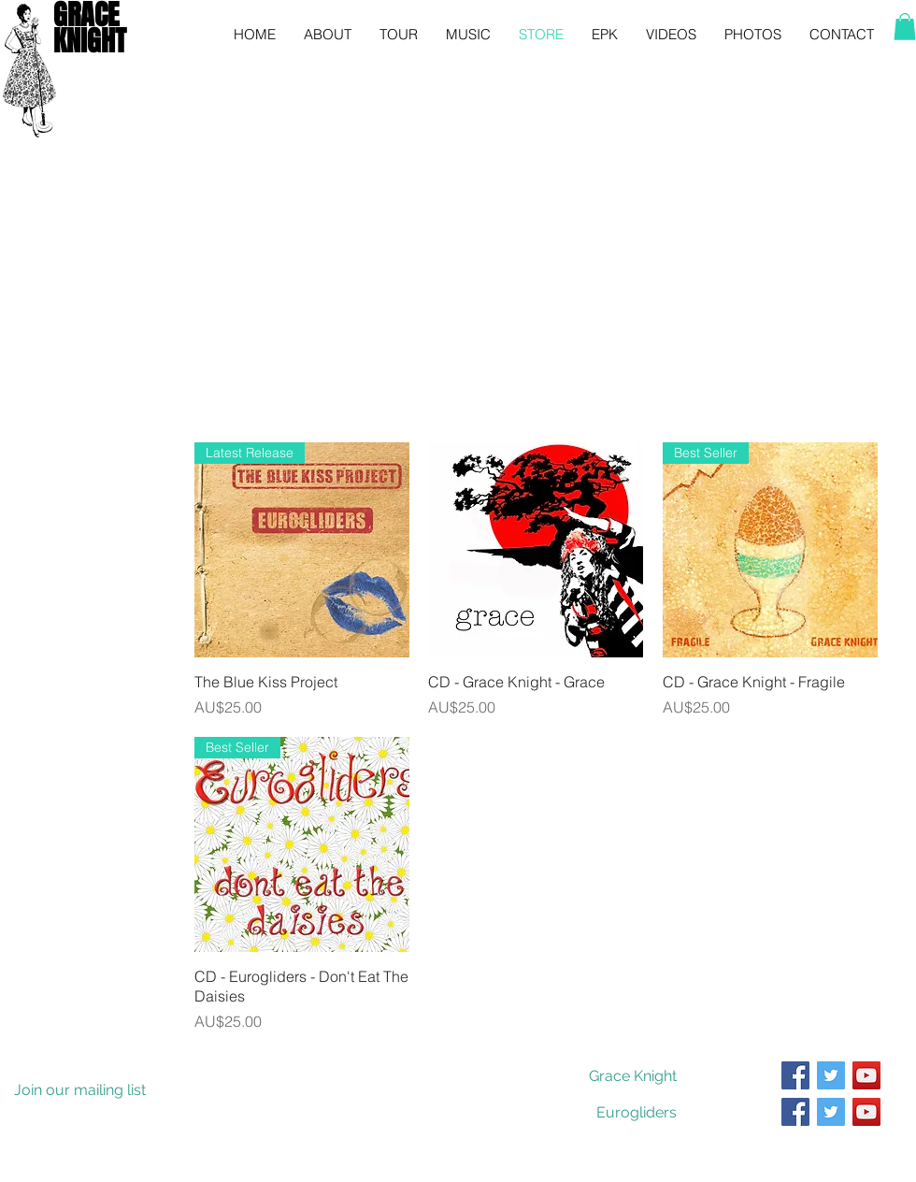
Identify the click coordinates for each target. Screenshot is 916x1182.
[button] (905, 26)
